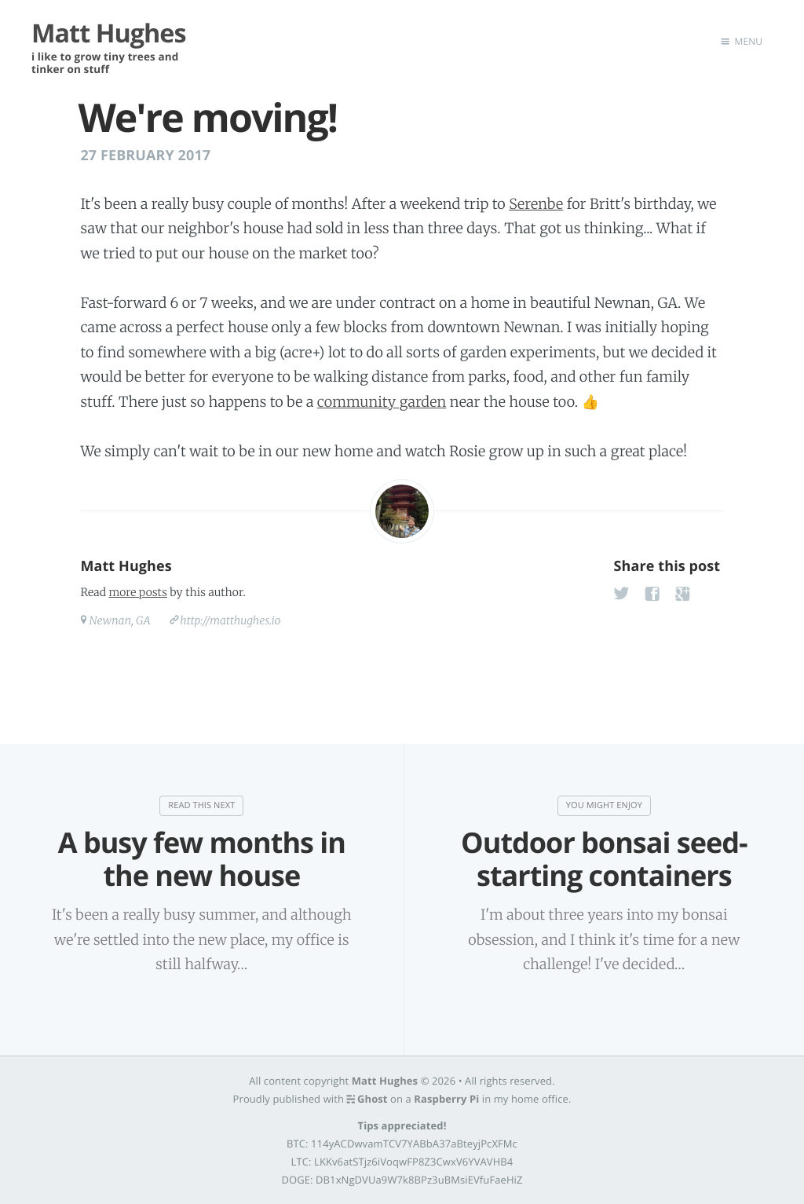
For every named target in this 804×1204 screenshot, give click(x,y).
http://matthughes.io (230, 620)
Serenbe (536, 204)
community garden (382, 402)
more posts (137, 592)
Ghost (372, 1098)
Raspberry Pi (446, 1098)
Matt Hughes (125, 566)
